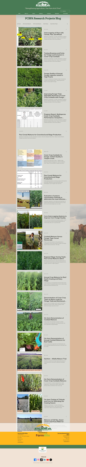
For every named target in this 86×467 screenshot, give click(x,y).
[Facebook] (35, 460)
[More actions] (66, 29)
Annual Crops (46, 112)
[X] (51, 460)
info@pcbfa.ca (20, 442)
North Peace (45, 23)
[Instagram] (38, 460)
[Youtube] (47, 460)
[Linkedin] (44, 460)
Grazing (45, 193)
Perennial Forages (47, 356)
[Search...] (65, 11)
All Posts (19, 23)
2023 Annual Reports (37, 23)
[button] (67, 24)
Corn (45, 214)
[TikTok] (41, 460)
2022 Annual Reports (27, 23)
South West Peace (54, 23)
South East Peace (47, 71)
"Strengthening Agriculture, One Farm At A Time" (43, 8)
